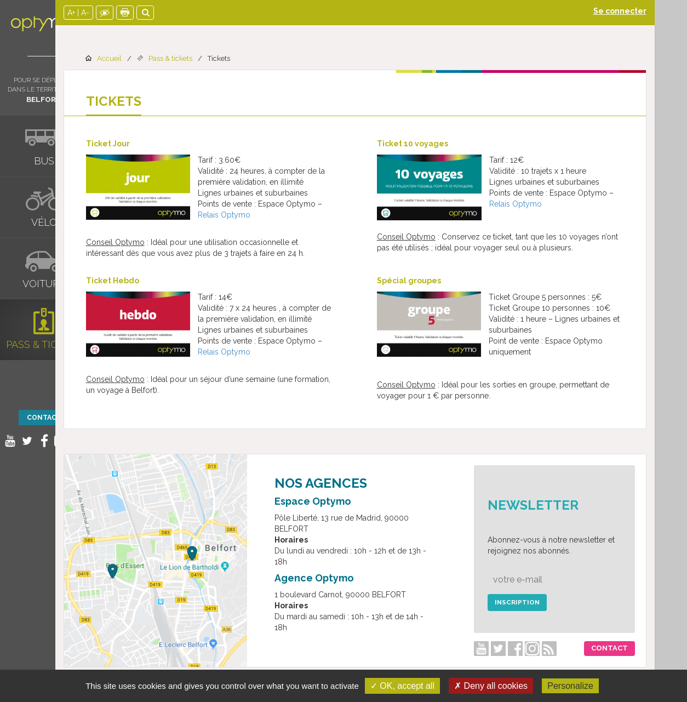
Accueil (141, 58)
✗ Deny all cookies (491, 685)
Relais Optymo (256, 214)
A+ (103, 12)
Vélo (44, 222)
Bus (44, 161)
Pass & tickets (44, 344)
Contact (44, 417)
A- (117, 12)
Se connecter (652, 11)
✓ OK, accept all (402, 685)
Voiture (43, 283)
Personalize (570, 685)
